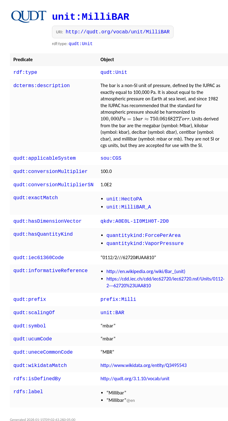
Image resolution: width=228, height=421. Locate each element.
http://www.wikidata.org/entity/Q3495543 (144, 355)
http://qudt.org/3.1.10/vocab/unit (135, 368)
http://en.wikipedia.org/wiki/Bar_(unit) (145, 264)
